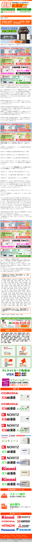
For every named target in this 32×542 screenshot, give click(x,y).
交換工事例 (18, 535)
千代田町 (14, 336)
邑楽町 (5, 336)
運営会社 (8, 536)
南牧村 (26, 341)
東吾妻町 (3, 337)
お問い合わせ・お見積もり (23, 536)
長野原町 (16, 337)
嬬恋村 (7, 337)
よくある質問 (3, 536)
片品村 (4, 341)
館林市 (2, 334)
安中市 (10, 334)
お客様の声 (24, 535)
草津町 (11, 337)
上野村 (5, 342)
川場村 (8, 341)
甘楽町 (17, 341)
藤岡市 (6, 334)
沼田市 (23, 334)
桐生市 (24, 333)
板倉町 (9, 336)
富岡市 (19, 334)
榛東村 (14, 339)
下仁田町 (22, 341)
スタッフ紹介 (14, 536)
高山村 (20, 337)
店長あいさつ (6, 535)
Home (1, 18)
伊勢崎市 (20, 333)
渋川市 (27, 333)
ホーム (2, 535)
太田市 (15, 333)
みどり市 (15, 334)
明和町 (18, 336)
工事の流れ (13, 535)
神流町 (9, 342)
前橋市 (11, 333)
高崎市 (7, 333)
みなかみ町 (24, 339)
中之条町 (27, 336)
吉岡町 (10, 339)
